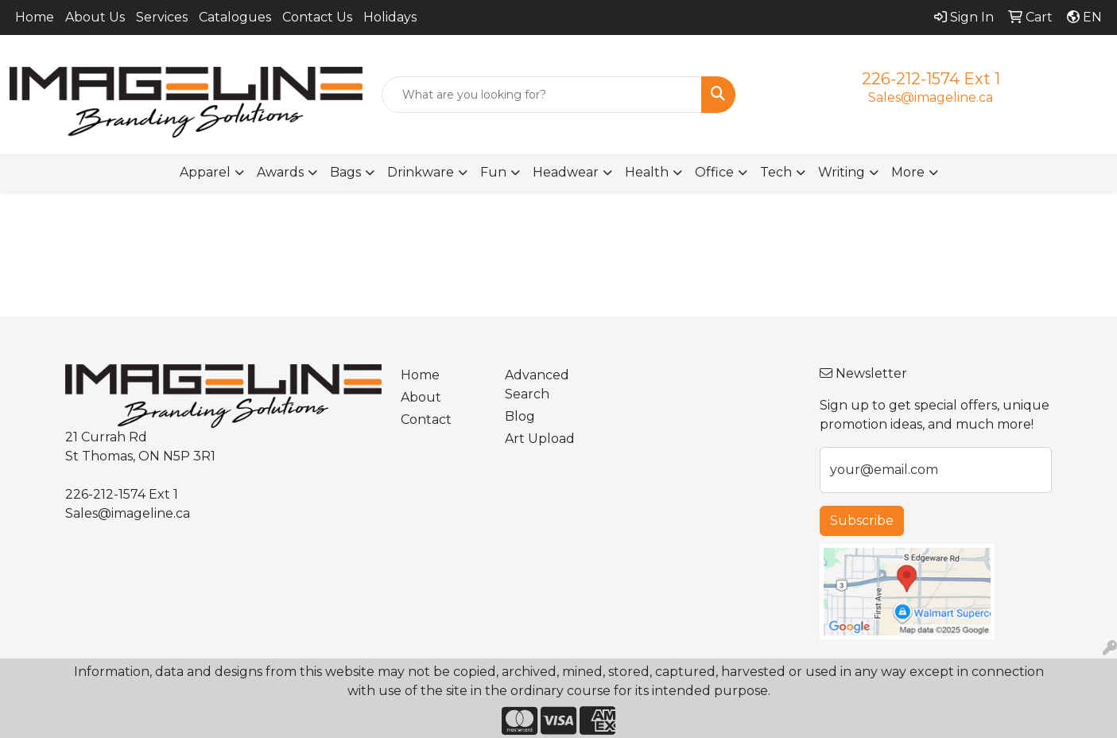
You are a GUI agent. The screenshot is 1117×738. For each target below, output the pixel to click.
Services (162, 17)
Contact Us (317, 17)
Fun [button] (493, 172)
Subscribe (862, 520)
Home (34, 17)
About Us (95, 17)
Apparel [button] (205, 172)
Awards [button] (280, 172)
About (421, 397)
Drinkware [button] (420, 172)
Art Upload (540, 438)
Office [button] (714, 172)
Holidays (390, 17)
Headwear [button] (566, 172)
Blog (520, 416)
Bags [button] (345, 172)
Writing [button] (841, 172)
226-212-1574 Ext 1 (931, 78)
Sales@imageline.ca (930, 97)
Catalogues (235, 17)
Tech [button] (776, 172)
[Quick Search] (541, 94)
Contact (426, 419)
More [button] (908, 172)
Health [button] (647, 172)
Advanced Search (537, 384)
